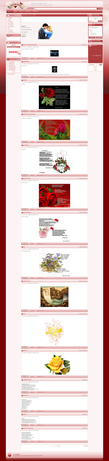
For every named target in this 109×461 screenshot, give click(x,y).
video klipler (96, 58)
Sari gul (24, 350)
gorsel (95, 50)
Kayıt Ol (90, 20)
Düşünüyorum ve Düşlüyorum (29, 114)
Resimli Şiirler (10, 31)
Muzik (9, 19)
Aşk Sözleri (10, 21)
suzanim (90, 58)
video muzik (99, 58)
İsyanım (25, 414)
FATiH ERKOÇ (26, 61)
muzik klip (92, 54)
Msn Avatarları (11, 23)
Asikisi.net (95, 66)
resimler (99, 54)
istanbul (100, 50)
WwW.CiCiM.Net (25, 15)
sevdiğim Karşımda (27, 379)
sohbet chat (98, 55)
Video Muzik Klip (94, 59)
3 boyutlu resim (26, 281)
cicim (96, 49)
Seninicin (95, 68)
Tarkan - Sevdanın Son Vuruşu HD (30, 44)
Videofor (95, 70)
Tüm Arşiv (13, 71)
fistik (90, 50)
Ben (24, 246)
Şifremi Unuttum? (92, 21)
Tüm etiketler (95, 61)
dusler (100, 49)
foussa (26, 46)
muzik (90, 54)
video (93, 58)
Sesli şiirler (10, 30)
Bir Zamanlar (26, 145)
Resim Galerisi (11, 26)
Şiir (9, 28)
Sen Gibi (25, 79)
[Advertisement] (54, 20)
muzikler (95, 54)
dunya (98, 49)
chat (90, 49)
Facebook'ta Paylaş (11, 74)
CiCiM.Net (18, 454)
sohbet (93, 55)
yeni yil (98, 59)
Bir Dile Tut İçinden (27, 212)
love (24, 313)
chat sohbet (93, 49)
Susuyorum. (25, 395)
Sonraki (58, 445)
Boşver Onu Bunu (27, 178)
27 (19, 53)
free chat (92, 50)
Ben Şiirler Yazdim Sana (28, 428)
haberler (97, 50)
